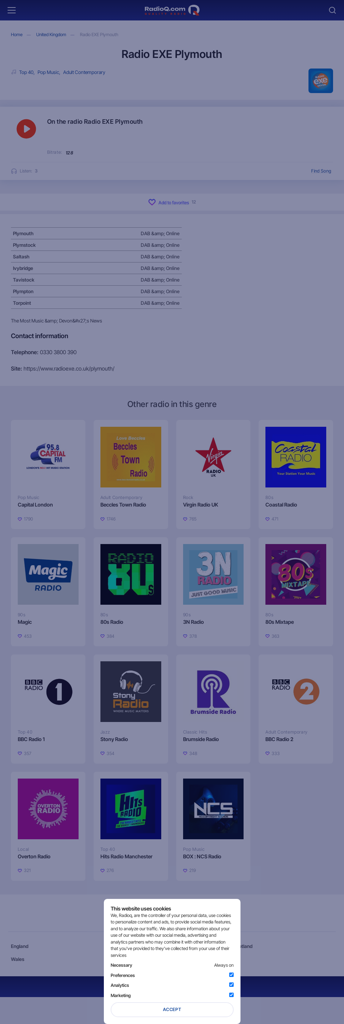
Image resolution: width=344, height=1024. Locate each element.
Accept (172, 1009)
